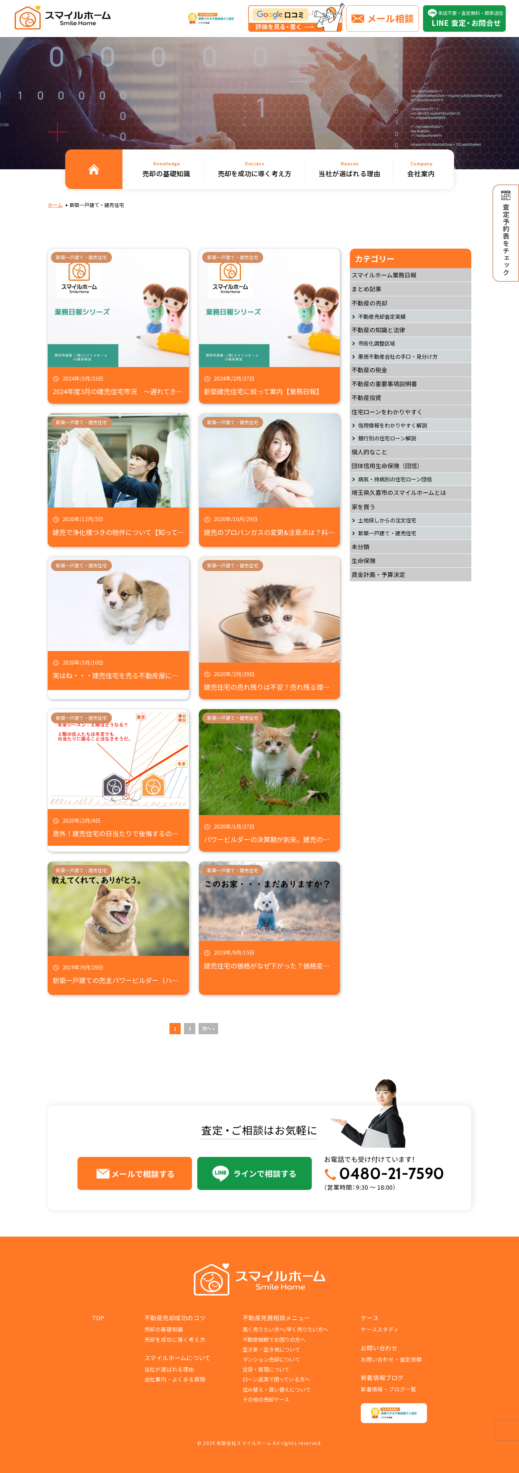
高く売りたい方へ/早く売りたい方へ (285, 1329)
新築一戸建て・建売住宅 (387, 533)
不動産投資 (366, 397)
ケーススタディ (380, 1329)
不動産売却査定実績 (382, 316)
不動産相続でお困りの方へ (274, 1339)
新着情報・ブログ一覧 (388, 1389)
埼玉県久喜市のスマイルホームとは (399, 492)
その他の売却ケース (266, 1399)
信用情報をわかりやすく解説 (392, 425)
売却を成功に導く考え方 (175, 1339)
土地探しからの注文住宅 (387, 520)
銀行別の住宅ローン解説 (387, 438)
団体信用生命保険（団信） (387, 465)
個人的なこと (369, 451)
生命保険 (363, 560)
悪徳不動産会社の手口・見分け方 (398, 356)
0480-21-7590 (391, 1173)
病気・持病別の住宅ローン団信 (395, 479)
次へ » (208, 1028)
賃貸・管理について (266, 1369)
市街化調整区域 (376, 343)
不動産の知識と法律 (378, 329)
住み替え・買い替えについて (277, 1389)
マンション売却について (271, 1359)
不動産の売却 (369, 303)
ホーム (55, 204)
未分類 (360, 546)
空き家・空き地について (271, 1349)
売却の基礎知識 (163, 1329)
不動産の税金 (369, 369)
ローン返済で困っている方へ (276, 1379)
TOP (98, 1318)
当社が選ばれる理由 (169, 1369)
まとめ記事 (366, 288)
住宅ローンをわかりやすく (387, 411)
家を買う (363, 506)
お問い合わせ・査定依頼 (391, 1359)
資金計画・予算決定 (378, 574)
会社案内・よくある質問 (175, 1379)
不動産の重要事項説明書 (384, 383)
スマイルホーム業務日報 (384, 274)
